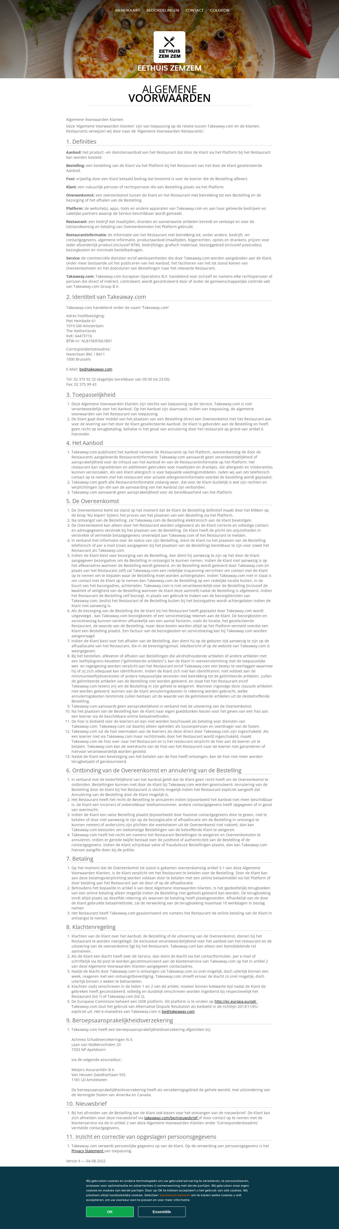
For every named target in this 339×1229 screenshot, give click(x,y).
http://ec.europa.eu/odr (236, 1001)
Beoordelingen (162, 10)
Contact (194, 10)
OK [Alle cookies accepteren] (110, 1212)
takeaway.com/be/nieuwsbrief (171, 1117)
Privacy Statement (88, 1150)
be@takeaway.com (95, 369)
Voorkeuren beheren (174, 1195)
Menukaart (127, 10)
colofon (219, 10)
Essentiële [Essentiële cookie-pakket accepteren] (162, 1212)
